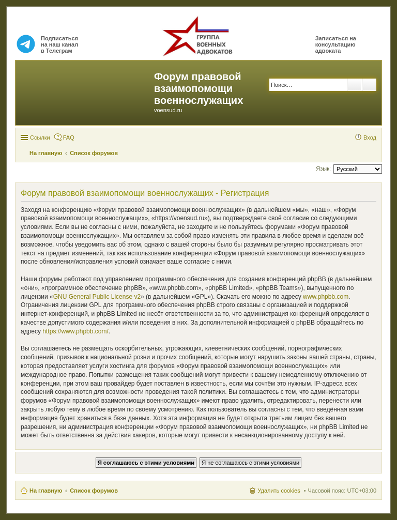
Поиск (354, 85)
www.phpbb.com (325, 296)
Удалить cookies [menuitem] (278, 490)
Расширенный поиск (369, 85)
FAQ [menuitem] (68, 137)
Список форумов (94, 490)
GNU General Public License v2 (97, 296)
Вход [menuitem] (369, 137)
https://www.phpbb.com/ (75, 331)
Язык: (323, 168)
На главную (45, 490)
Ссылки (40, 137)
